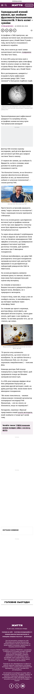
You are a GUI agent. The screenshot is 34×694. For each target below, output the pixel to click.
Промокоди (28, 636)
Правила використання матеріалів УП (17, 634)
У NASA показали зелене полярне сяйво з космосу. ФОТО (17, 427)
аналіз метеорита (25, 412)
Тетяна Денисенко (7, 26)
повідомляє (26, 52)
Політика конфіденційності (23, 632)
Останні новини (10, 530)
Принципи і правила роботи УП (12, 636)
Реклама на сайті (7, 632)
